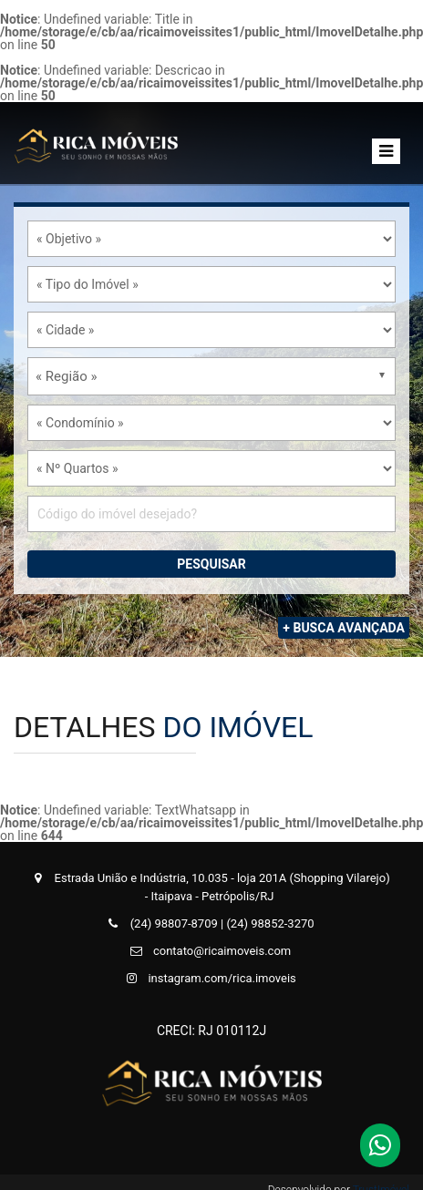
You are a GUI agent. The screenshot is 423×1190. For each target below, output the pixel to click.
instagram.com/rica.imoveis (209, 978)
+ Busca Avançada (344, 628)
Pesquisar (211, 564)
